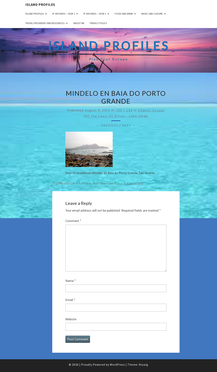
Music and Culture (152, 13)
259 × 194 (124, 110)
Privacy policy (98, 23)
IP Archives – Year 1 (94, 13)
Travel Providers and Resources (45, 23)
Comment (73, 221)
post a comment (129, 183)
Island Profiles (40, 4)
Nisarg (143, 364)
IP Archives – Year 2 (63, 13)
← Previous (107, 125)
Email (70, 300)
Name (70, 281)
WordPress (117, 364)
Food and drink (124, 13)
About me (78, 23)
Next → (129, 125)
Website (70, 319)
